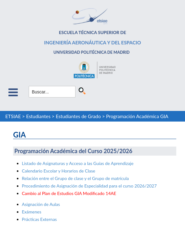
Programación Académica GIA (137, 116)
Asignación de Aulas (41, 204)
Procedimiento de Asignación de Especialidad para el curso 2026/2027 (89, 185)
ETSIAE (13, 116)
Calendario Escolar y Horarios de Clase (58, 170)
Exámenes (31, 211)
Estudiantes (38, 116)
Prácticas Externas (39, 219)
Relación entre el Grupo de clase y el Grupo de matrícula (75, 178)
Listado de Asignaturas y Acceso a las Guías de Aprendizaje (78, 163)
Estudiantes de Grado (78, 116)
